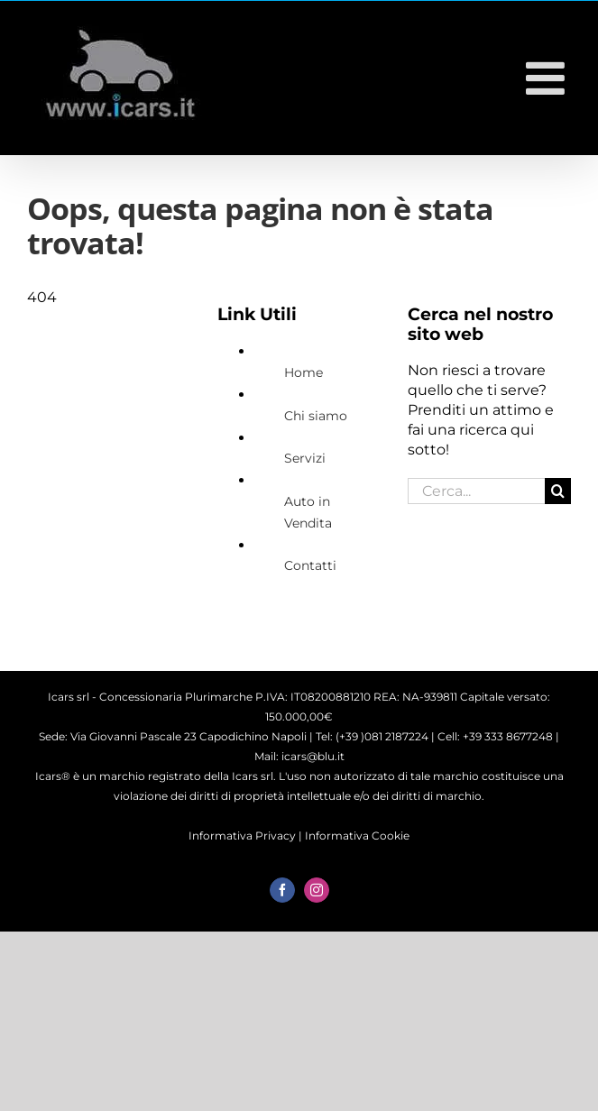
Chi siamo (315, 416)
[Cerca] (558, 491)
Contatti (310, 565)
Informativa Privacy (242, 835)
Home (303, 372)
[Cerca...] (476, 491)
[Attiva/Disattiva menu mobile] (548, 77)
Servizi (305, 458)
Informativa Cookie (357, 835)
